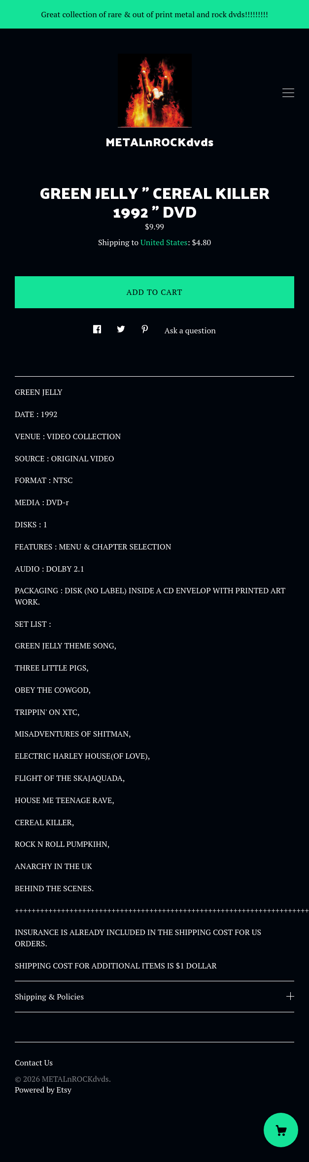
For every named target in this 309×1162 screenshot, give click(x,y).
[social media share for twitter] (121, 326)
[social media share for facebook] (97, 326)
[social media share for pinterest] (145, 326)
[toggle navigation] (288, 93)
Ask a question (190, 330)
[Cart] (281, 1130)
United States (163, 242)
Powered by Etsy (43, 1089)
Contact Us (34, 1062)
